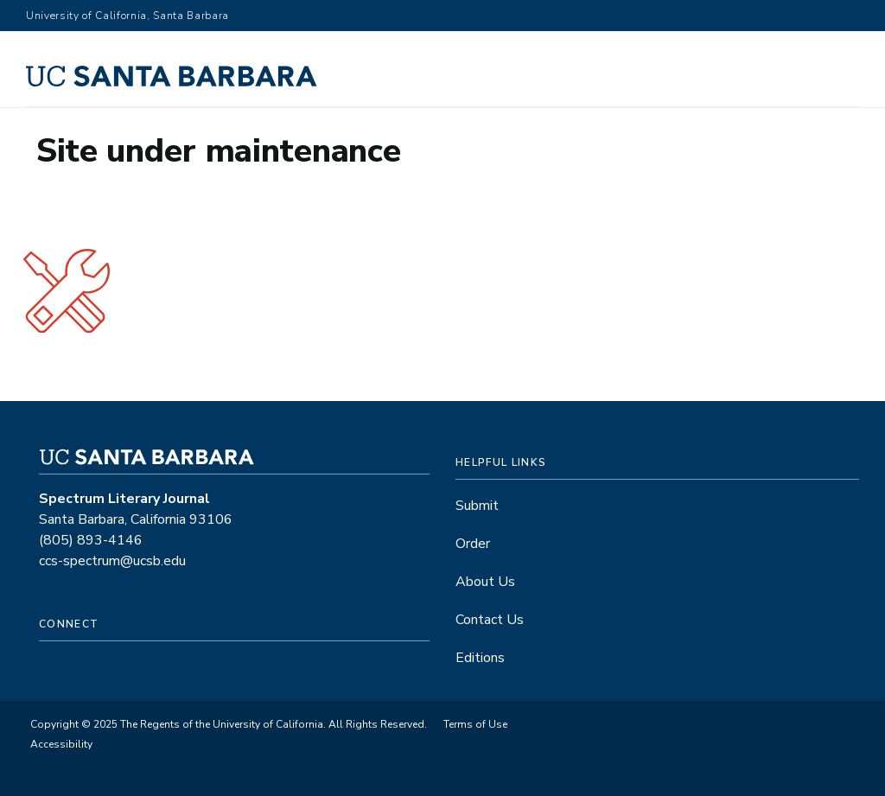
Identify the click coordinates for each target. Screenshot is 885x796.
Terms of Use (475, 724)
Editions (480, 657)
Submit (477, 505)
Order (472, 543)
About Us (485, 581)
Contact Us (489, 619)
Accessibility (61, 744)
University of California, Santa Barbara (127, 15)
